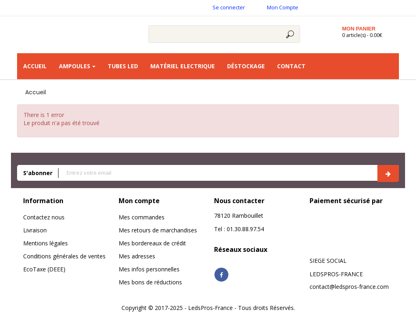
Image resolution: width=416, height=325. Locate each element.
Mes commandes (142, 217)
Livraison (35, 230)
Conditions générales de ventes (64, 256)
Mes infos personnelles (149, 269)
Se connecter (228, 7)
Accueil (35, 92)
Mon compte (139, 200)
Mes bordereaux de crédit (152, 243)
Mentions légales (45, 243)
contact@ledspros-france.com (349, 286)
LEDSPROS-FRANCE (336, 274)
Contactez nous (44, 217)
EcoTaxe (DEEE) (44, 269)
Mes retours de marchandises (158, 230)
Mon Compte (282, 7)
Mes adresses (137, 256)
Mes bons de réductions (150, 282)
